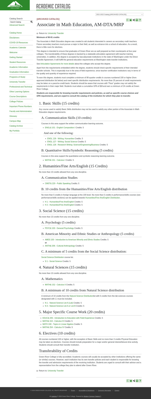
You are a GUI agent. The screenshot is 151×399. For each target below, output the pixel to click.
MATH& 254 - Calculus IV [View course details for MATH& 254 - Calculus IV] (53, 327)
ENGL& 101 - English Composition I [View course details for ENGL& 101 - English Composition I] (60, 128)
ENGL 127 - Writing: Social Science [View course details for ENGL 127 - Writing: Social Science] (62, 142)
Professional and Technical (21, 87)
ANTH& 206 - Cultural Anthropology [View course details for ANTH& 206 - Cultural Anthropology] (60, 246)
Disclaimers (14, 38)
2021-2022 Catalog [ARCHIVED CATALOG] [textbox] (111, 14)
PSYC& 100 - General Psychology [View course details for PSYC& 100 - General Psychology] (59, 228)
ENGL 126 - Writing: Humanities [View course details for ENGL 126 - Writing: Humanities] (60, 139)
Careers (117, 390)
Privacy (73, 390)
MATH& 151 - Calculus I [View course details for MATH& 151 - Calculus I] (55, 160)
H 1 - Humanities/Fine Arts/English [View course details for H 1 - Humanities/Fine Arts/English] (59, 202)
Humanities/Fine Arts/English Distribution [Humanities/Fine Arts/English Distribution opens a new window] (102, 198)
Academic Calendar (18, 48)
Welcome (13, 52)
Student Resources (18, 62)
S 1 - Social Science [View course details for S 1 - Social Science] (53, 261)
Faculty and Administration (21, 111)
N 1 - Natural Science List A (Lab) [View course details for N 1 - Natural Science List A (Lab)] (59, 303)
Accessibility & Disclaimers (86, 390)
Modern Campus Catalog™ (92, 396)
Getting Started (16, 57)
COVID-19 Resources (19, 43)
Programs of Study (17, 77)
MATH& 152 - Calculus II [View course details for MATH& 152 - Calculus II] (55, 285)
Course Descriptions (18, 96)
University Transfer (17, 82)
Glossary (13, 116)
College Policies (16, 101)
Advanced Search (17, 25)
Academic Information (19, 67)
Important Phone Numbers (21, 106)
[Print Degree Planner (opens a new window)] (127, 20)
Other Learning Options (19, 92)
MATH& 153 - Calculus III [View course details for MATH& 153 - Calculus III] (53, 321)
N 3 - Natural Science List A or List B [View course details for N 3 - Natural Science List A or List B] (60, 306)
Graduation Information (19, 72)
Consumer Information (104, 390)
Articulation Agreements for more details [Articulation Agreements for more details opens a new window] (57, 64)
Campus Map (15, 121)
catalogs (54, 396)
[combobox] (119, 14)
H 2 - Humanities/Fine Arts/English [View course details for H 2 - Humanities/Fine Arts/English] (59, 205)
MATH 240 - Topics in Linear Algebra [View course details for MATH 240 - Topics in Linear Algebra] (57, 324)
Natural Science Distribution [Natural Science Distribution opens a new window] (81, 296)
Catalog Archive (16, 126)
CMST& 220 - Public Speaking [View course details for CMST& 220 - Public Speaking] (58, 183)
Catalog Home (16, 33)
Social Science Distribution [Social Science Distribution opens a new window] (52, 257)
